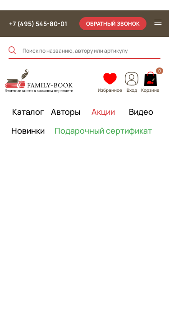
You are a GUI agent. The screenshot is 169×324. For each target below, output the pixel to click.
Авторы (65, 111)
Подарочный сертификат (103, 130)
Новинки (28, 130)
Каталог (28, 111)
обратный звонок (113, 23)
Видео (141, 111)
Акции (103, 111)
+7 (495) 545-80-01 (38, 23)
